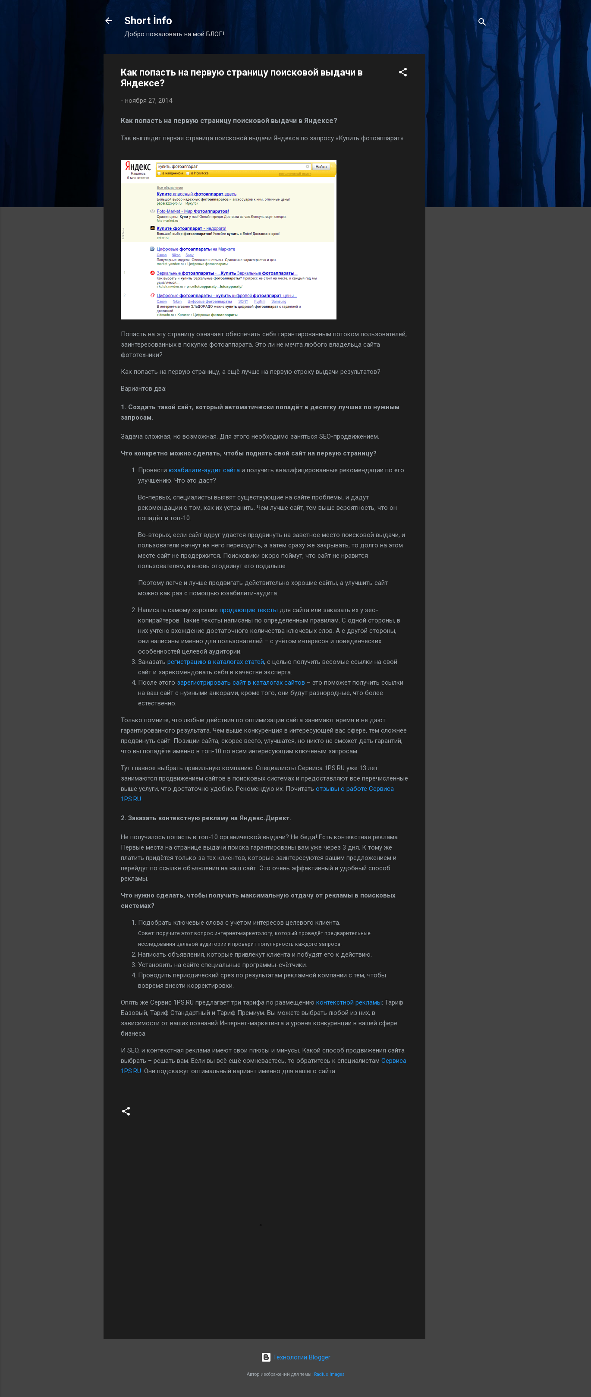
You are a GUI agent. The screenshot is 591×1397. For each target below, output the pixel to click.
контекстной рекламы (349, 1002)
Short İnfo (148, 21)
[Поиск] (482, 23)
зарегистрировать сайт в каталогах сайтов (241, 682)
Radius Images (329, 1374)
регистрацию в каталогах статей (215, 662)
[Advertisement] (459, 183)
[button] (403, 73)
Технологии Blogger (295, 1357)
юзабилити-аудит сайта (204, 470)
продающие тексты (249, 610)
